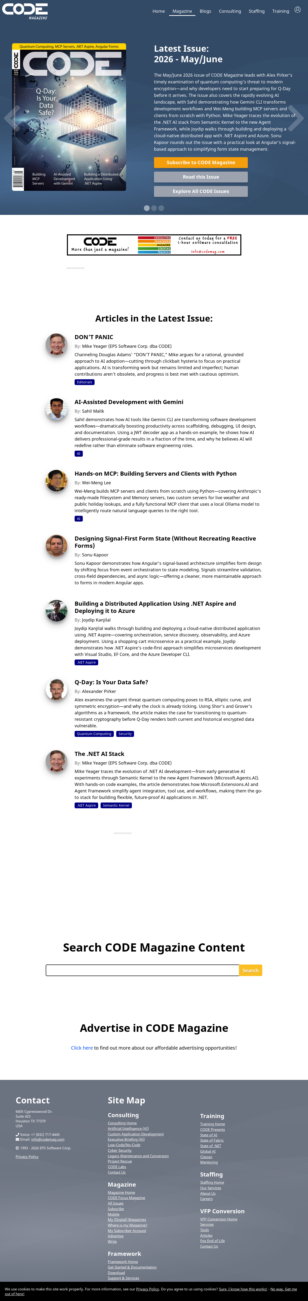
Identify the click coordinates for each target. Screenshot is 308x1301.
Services (207, 1226)
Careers (206, 1201)
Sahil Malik (93, 413)
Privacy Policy (27, 1159)
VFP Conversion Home (218, 1221)
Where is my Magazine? (128, 1227)
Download (116, 1275)
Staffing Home (212, 1184)
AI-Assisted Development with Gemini (129, 404)
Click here (82, 1050)
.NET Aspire (86, 664)
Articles (206, 1237)
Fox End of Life (212, 1243)
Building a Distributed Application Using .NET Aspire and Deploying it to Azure (155, 609)
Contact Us (117, 1174)
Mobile (113, 1216)
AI (78, 456)
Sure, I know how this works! (243, 1289)
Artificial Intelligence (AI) (128, 1130)
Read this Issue (201, 179)
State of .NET (210, 1148)
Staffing (257, 11)
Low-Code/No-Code (124, 1147)
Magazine (182, 11)
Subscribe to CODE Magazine (201, 165)
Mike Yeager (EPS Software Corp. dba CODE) (127, 348)
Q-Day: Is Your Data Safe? (111, 685)
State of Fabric (212, 1142)
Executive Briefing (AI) (126, 1141)
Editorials (84, 384)
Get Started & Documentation (132, 1269)
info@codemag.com (47, 1141)
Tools (204, 1232)
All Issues (115, 1205)
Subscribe (116, 1211)
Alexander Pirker (99, 694)
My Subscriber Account (127, 1233)
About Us (208, 1195)
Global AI (208, 1153)
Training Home (212, 1126)
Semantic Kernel (116, 807)
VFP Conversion (222, 1213)
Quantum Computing (94, 736)
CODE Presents (212, 1131)
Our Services (210, 1190)
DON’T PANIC (94, 339)
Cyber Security (120, 1152)
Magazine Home (121, 1194)
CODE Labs (117, 1169)
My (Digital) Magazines (127, 1222)
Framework (124, 1256)
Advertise (115, 1238)
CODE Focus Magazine (126, 1200)
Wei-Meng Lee (96, 485)
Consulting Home (122, 1125)
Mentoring (209, 1164)
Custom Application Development (136, 1136)
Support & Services (123, 1280)
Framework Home (123, 1264)
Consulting (230, 11)
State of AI (208, 1137)
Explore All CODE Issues (201, 193)
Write (112, 1243)
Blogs (205, 11)
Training (280, 11)
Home (159, 11)
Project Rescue (120, 1163)
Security (125, 736)
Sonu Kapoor (95, 557)
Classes (206, 1159)
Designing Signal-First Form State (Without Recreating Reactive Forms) (165, 544)
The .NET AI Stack (99, 756)
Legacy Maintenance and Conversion (138, 1158)
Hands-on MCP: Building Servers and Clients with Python (156, 476)
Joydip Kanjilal (96, 622)
